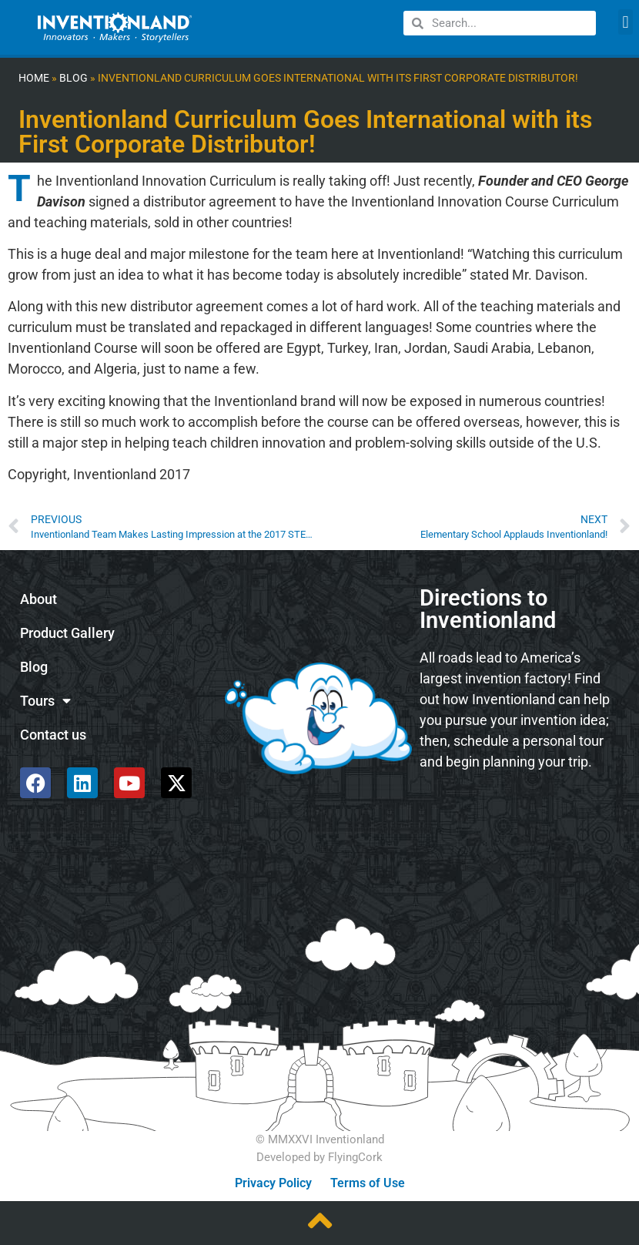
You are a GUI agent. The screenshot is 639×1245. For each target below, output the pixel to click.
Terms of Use (367, 1183)
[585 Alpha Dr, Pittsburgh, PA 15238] (521, 823)
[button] (625, 22)
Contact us (53, 735)
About (38, 599)
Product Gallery (67, 633)
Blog (73, 78)
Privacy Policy (273, 1183)
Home (33, 78)
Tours (45, 701)
